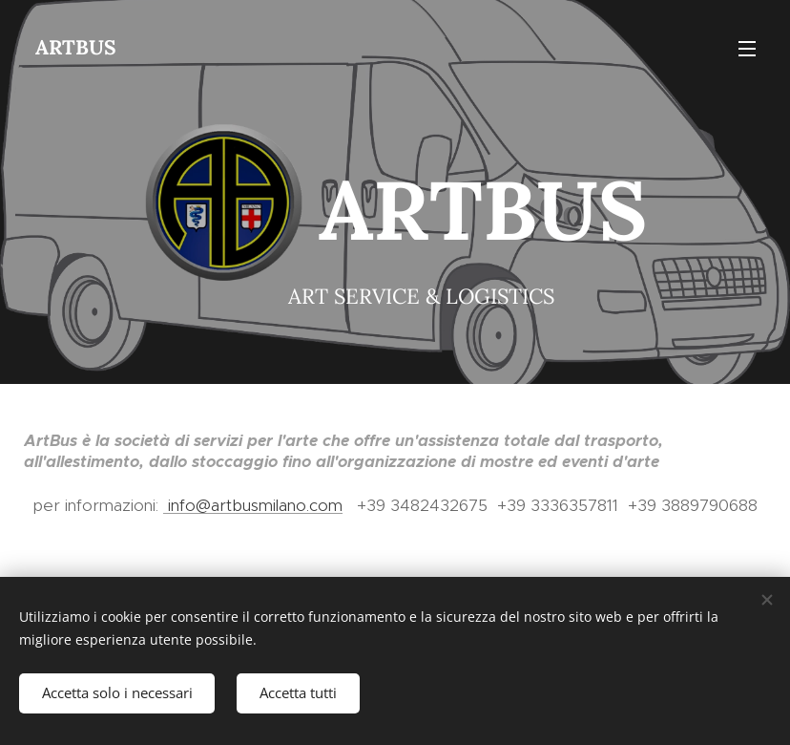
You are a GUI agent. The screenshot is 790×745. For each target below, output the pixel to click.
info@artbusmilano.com (253, 505)
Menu (747, 49)
